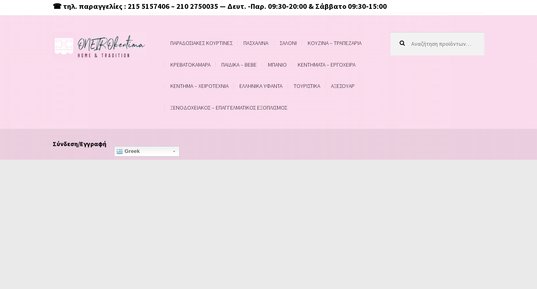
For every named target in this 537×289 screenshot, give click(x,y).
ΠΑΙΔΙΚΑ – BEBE (239, 64)
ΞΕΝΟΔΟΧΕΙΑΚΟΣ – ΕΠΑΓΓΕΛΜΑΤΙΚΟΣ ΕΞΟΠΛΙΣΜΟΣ (228, 107)
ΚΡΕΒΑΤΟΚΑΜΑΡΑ (190, 64)
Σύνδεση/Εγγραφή (79, 144)
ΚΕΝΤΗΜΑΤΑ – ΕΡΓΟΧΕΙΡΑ (326, 64)
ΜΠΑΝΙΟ (277, 64)
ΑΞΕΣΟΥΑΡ (343, 86)
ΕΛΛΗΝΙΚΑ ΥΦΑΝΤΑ (260, 86)
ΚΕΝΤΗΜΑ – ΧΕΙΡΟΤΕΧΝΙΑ (199, 86)
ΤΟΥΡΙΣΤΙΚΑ (307, 86)
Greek (128, 151)
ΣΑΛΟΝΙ (288, 43)
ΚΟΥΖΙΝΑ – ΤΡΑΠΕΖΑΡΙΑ (334, 43)
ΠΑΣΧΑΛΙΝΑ (255, 43)
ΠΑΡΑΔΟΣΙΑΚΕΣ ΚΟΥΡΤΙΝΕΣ (201, 43)
